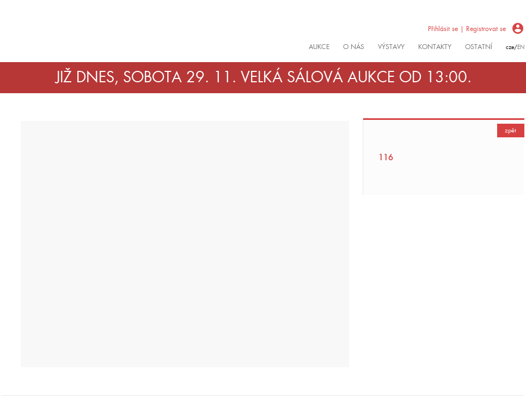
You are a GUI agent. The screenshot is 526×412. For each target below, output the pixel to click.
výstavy (391, 47)
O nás (353, 47)
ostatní (478, 47)
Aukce (319, 47)
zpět (510, 130)
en (520, 47)
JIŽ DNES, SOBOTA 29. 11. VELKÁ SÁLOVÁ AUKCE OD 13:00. (264, 77)
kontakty (434, 47)
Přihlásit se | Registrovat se (467, 29)
